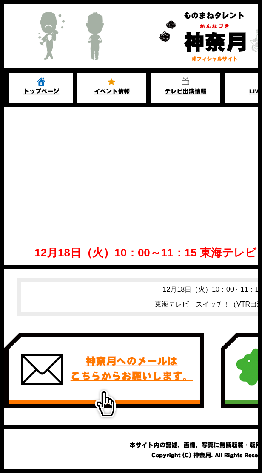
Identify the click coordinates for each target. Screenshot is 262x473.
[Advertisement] (131, 170)
